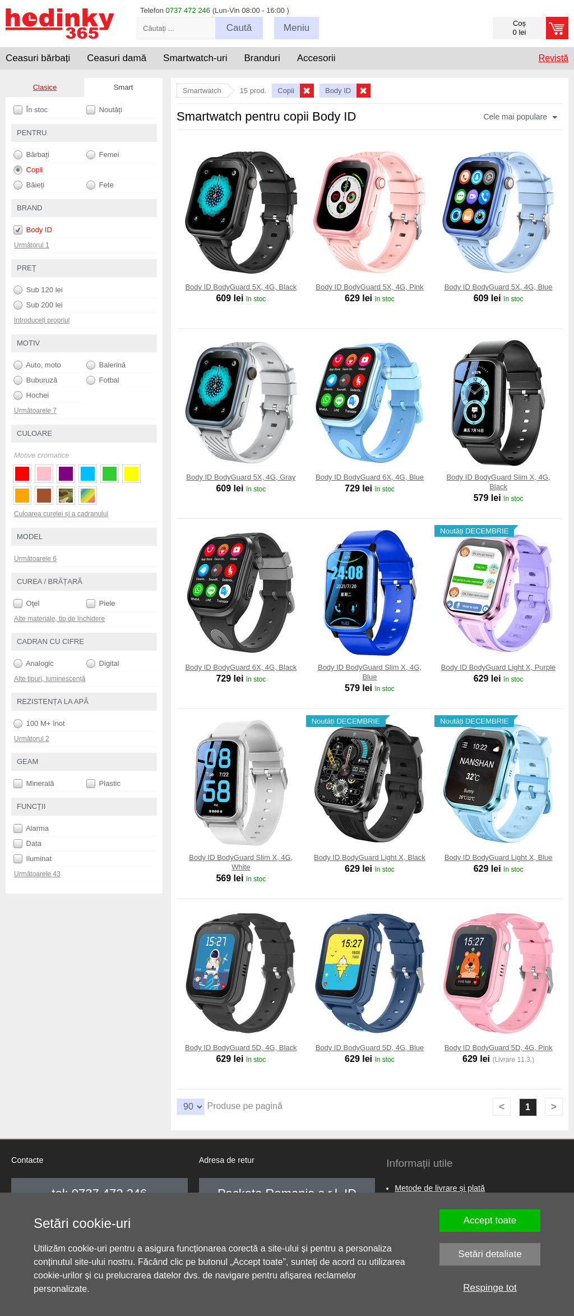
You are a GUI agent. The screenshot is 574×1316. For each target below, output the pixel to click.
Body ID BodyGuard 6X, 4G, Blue (370, 477)
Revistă (553, 58)
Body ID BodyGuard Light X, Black (369, 857)
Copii (28, 169)
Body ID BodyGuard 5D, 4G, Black (241, 1047)
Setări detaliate (489, 1254)
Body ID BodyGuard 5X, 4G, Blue (499, 287)
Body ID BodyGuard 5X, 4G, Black (241, 287)
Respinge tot (489, 1287)
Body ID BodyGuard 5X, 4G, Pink (369, 287)
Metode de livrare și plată (440, 1188)
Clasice (45, 87)
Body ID (32, 230)
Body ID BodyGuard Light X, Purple (498, 667)
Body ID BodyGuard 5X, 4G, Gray (240, 477)
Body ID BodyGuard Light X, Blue (499, 857)
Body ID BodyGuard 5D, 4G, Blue (370, 1047)
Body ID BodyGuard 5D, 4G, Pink (499, 1047)
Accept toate (490, 1220)
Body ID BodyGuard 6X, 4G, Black (241, 667)
